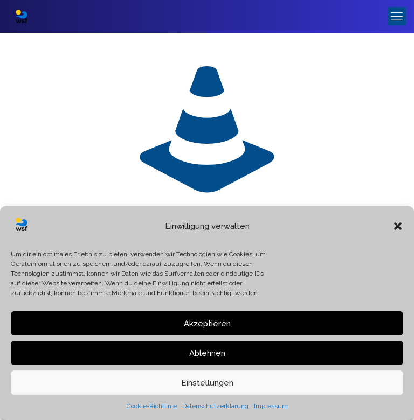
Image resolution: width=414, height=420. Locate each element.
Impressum (271, 406)
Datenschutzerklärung (215, 406)
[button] (397, 226)
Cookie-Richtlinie (152, 406)
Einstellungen (207, 383)
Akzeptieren (207, 323)
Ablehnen (207, 353)
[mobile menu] (397, 16)
